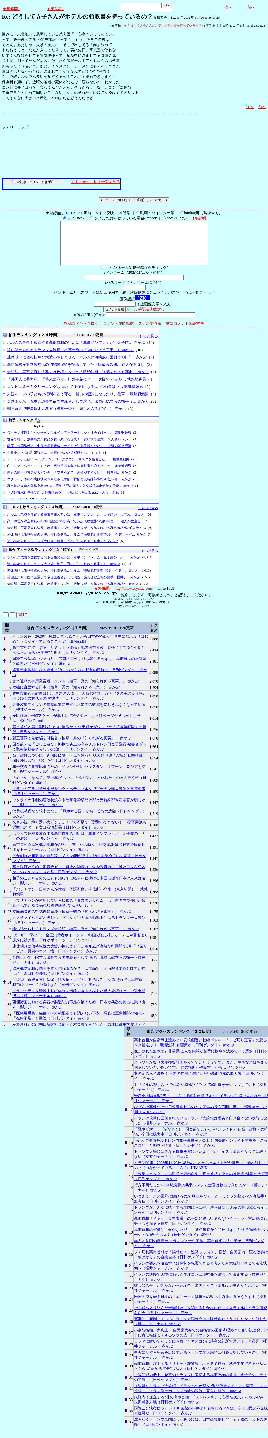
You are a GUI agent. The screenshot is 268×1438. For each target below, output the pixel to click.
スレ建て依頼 (149, 332)
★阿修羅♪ (11, 9)
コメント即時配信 (118, 332)
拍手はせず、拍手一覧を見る (95, 182)
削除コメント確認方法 (185, 332)
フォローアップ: (15, 127)
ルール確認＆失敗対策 (146, 318)
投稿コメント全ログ (81, 332)
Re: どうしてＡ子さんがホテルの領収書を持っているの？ (161, 25)
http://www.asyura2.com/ (134, 597)
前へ (251, 7)
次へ (228, 7)
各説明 (200, 218)
